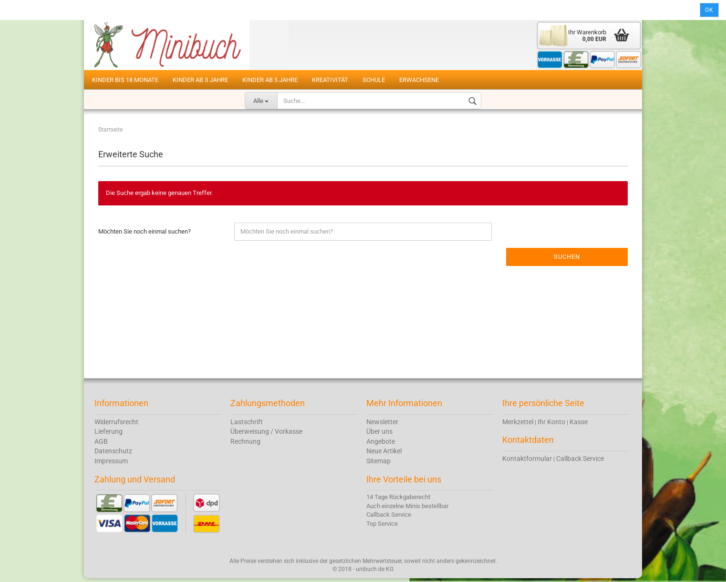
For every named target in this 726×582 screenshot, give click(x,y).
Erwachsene (419, 79)
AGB (101, 445)
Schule (374, 79)
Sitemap (378, 464)
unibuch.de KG (375, 572)
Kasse (579, 425)
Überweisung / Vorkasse (266, 435)
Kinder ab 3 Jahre (200, 79)
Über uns (379, 435)
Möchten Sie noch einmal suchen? (144, 234)
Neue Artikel (384, 454)
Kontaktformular (527, 462)
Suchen (567, 260)
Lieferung (108, 435)
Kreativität (330, 79)
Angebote (380, 445)
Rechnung (245, 445)
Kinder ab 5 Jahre (270, 79)
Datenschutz (113, 454)
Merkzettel (517, 425)
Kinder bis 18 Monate (125, 79)
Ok (709, 10)
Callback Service (580, 462)
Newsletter (382, 425)
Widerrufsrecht (116, 425)
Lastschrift (246, 425)
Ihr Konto (551, 425)
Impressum (111, 464)
